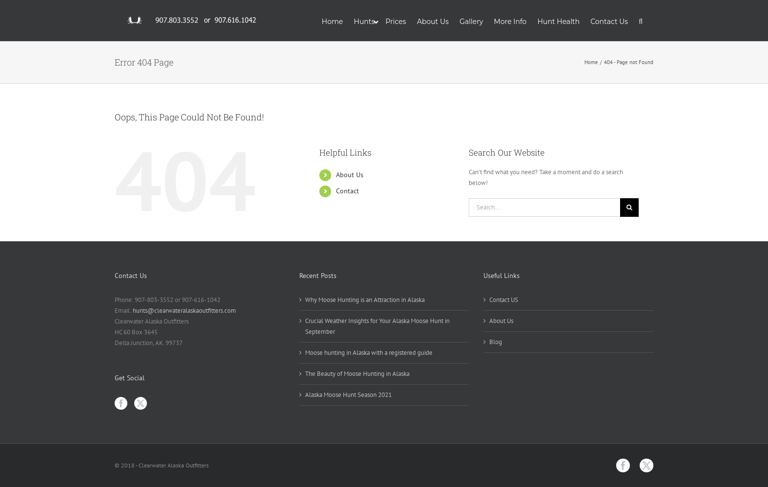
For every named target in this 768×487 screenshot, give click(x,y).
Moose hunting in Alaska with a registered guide (368, 352)
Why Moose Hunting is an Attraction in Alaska (365, 300)
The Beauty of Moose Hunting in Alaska (357, 374)
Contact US (503, 300)
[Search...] (544, 207)
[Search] (629, 207)
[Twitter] (140, 403)
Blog (495, 342)
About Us (349, 174)
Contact (347, 190)
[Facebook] (121, 403)
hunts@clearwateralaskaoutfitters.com (184, 310)
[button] (641, 20)
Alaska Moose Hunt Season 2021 (348, 395)
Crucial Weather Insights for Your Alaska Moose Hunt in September (377, 326)
